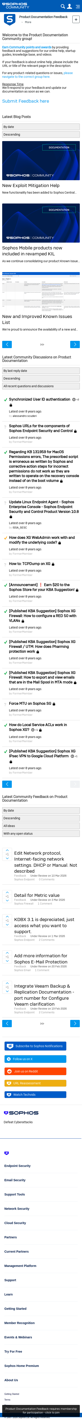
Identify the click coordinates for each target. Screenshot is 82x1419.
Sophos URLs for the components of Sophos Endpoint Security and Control (41, 428)
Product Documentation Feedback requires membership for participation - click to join (41, 1410)
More (28, 22)
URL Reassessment (24, 1083)
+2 (77, 399)
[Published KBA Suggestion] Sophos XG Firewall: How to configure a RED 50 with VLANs (42, 616)
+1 (36, 729)
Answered (5, 399)
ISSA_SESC (20, 527)
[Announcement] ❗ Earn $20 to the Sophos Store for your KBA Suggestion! (41, 587)
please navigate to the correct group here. (37, 75)
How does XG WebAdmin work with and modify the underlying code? (42, 540)
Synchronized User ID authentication (39, 399)
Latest (25, 411)
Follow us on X (20, 1059)
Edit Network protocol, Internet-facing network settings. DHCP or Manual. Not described (45, 862)
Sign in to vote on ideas (7, 850)
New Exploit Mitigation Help (30, 185)
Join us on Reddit (22, 1071)
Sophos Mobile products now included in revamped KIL (32, 251)
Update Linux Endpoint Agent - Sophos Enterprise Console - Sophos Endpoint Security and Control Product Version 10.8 (44, 507)
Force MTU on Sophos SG (30, 703)
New (76, 19)
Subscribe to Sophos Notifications (35, 1046)
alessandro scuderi (25, 416)
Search (63, 6)
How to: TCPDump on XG (29, 563)
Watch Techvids (21, 1094)
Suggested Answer (5, 538)
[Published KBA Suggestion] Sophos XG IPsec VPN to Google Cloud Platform (42, 753)
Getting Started (11, 1394)
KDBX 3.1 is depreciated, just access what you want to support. (44, 925)
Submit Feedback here (25, 101)
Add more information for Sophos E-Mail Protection (40, 959)
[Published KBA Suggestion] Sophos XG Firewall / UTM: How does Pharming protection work (42, 646)
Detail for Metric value (36, 895)
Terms (7, 1400)
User (69, 6)
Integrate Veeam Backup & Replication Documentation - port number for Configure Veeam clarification (44, 995)
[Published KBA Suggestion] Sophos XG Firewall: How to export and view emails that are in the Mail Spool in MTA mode (42, 677)
